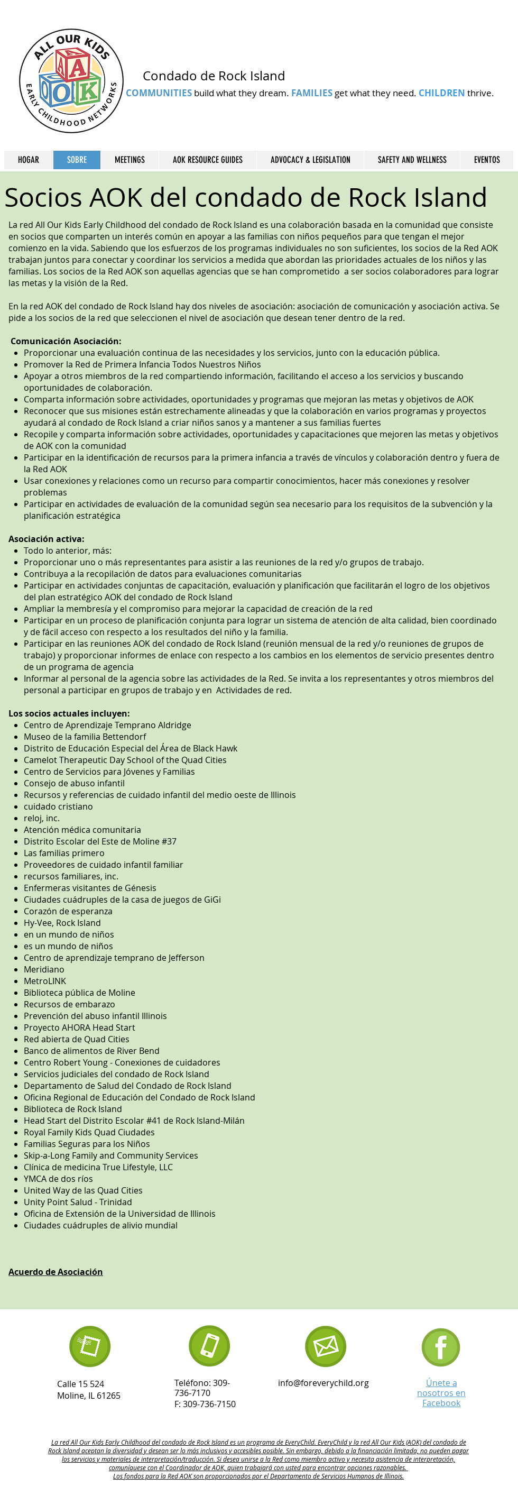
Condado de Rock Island (214, 75)
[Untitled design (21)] (441, 1347)
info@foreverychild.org (323, 1383)
